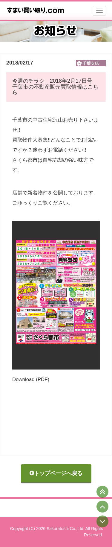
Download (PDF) (30, 379)
